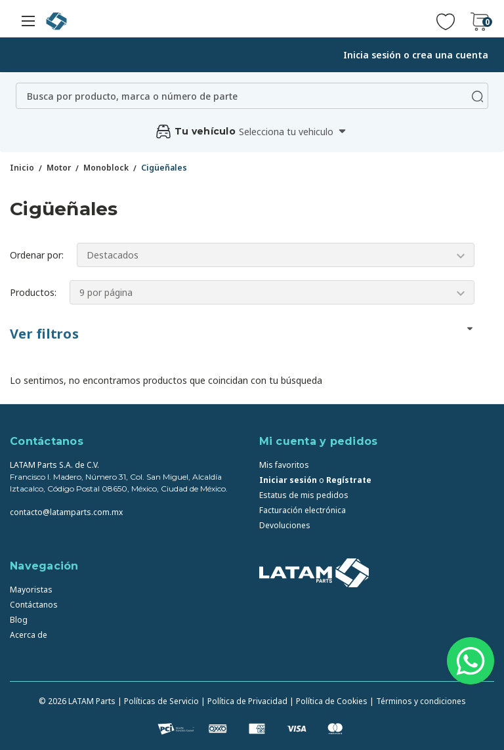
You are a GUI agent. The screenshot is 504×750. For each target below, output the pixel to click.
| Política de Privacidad (244, 701)
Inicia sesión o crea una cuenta (415, 55)
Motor (59, 167)
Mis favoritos (284, 464)
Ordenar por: (37, 255)
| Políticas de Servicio (158, 701)
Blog (19, 619)
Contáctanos (34, 604)
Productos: (33, 292)
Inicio (22, 167)
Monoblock (106, 167)
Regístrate (348, 480)
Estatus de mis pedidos (303, 495)
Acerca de (28, 634)
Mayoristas (31, 589)
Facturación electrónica (302, 510)
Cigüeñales (164, 167)
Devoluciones (284, 525)
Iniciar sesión (288, 480)
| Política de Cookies (328, 701)
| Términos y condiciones (417, 701)
